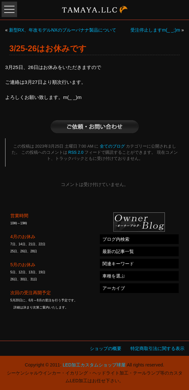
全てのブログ (112, 146)
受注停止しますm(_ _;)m (155, 30)
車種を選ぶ (113, 275)
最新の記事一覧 (118, 251)
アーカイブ (113, 288)
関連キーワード (118, 263)
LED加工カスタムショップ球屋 (94, 364)
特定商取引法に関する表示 (157, 348)
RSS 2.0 (75, 152)
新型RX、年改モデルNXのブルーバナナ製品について (62, 30)
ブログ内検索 (115, 239)
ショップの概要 (105, 348)
